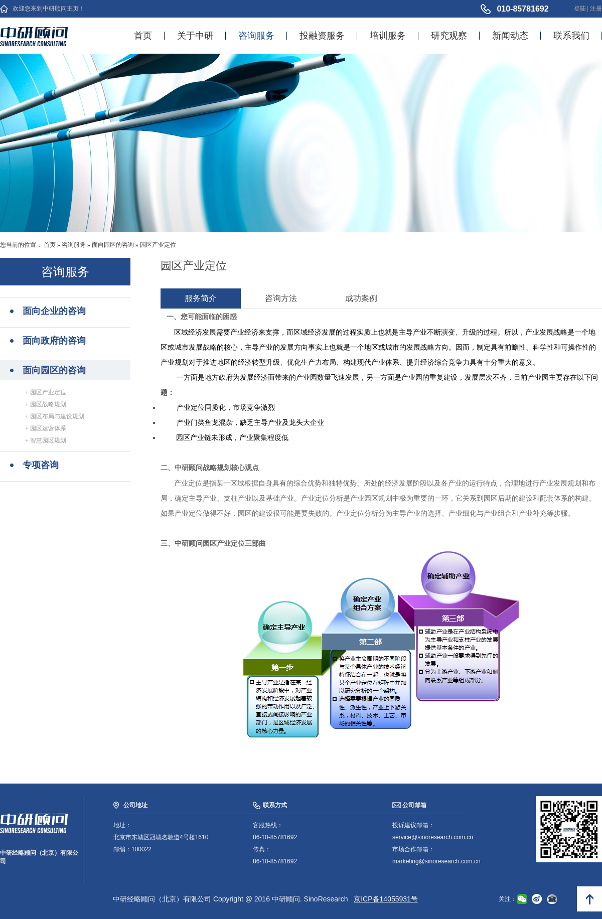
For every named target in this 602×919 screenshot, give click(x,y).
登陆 (580, 8)
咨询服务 (256, 36)
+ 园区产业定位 (45, 392)
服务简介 (201, 298)
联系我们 (571, 36)
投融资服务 (322, 36)
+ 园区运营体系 (45, 428)
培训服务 (388, 36)
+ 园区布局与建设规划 (54, 416)
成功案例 (361, 298)
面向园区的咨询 (113, 244)
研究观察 (449, 36)
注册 (596, 8)
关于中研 (195, 36)
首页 (143, 36)
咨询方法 (281, 298)
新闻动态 (510, 36)
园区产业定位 (158, 244)
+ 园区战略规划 (45, 404)
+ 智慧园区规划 (45, 440)
